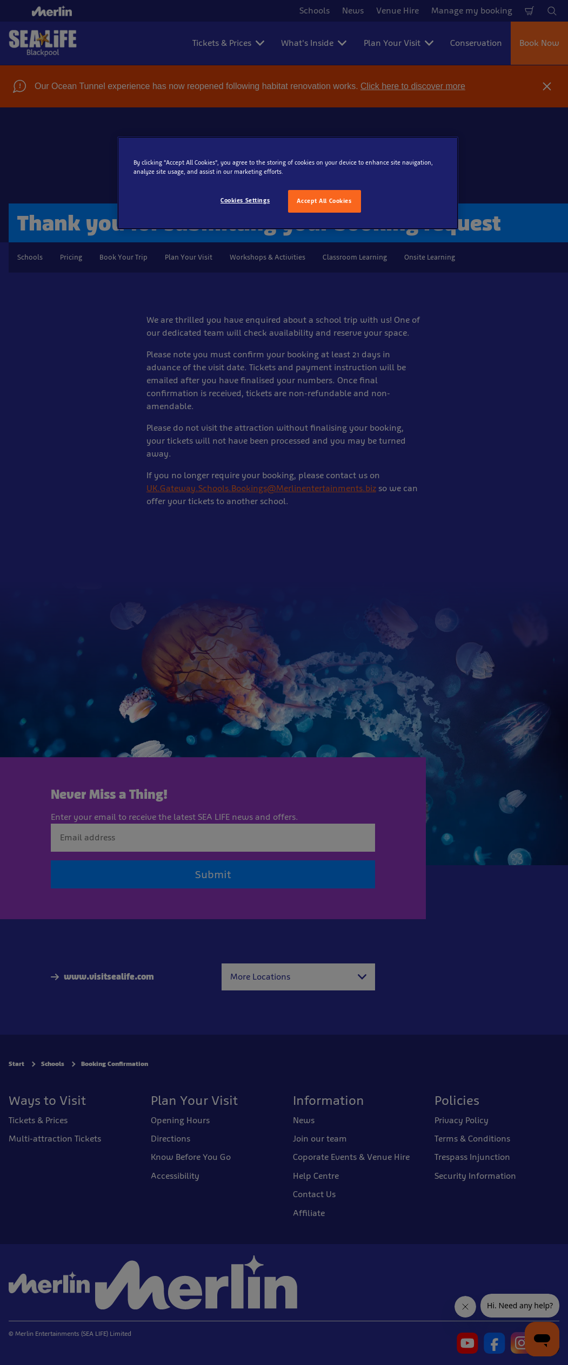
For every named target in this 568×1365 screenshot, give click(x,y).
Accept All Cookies (324, 201)
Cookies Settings (245, 200)
